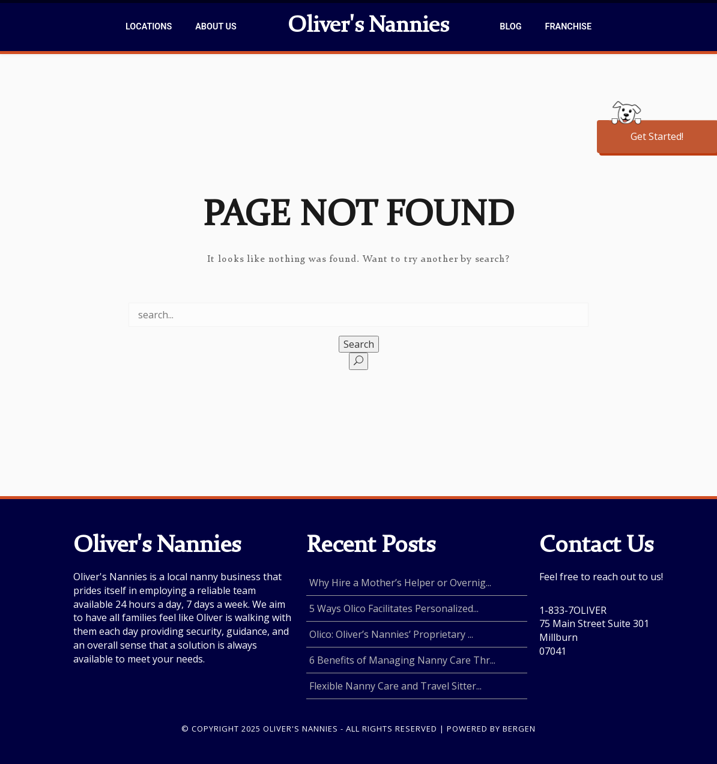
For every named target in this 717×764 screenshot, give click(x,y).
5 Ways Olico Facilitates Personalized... (394, 608)
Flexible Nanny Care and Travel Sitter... (395, 686)
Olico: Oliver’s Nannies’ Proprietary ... (391, 634)
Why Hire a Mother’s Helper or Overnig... (400, 582)
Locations (149, 27)
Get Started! (657, 136)
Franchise (568, 27)
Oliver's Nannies (368, 26)
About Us (215, 27)
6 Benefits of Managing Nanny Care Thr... (402, 660)
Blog (510, 27)
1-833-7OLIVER (573, 610)
